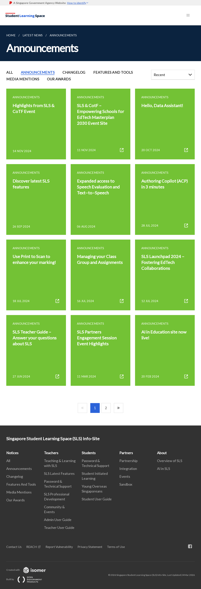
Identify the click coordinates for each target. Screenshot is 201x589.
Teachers (51, 453)
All (8, 461)
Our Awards (15, 500)
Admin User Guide (57, 519)
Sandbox (125, 484)
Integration (128, 468)
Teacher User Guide (59, 527)
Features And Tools (21, 484)
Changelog (14, 476)
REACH (31, 547)
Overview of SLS (169, 461)
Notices (12, 453)
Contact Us (14, 547)
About (162, 453)
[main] (100, 225)
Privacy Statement (90, 547)
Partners (126, 453)
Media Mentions (19, 492)
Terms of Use (116, 547)
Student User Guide (97, 499)
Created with (29, 569)
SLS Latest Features (59, 473)
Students (89, 453)
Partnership (128, 461)
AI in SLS (163, 468)
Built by (27, 579)
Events (124, 476)
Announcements (19, 468)
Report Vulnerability (59, 547)
